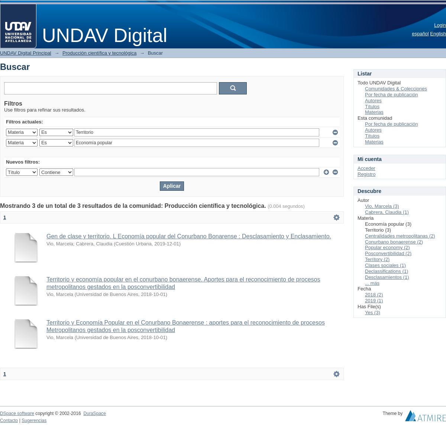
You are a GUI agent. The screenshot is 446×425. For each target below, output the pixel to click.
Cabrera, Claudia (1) (387, 212)
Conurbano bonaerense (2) (394, 242)
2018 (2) (374, 294)
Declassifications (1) (386, 271)
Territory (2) (377, 259)
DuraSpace (94, 413)
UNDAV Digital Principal (25, 53)
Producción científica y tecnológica (99, 53)
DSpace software (17, 413)
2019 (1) (374, 300)
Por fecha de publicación (391, 94)
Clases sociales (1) (385, 265)
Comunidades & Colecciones (396, 88)
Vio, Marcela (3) (382, 206)
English (438, 33)
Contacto (9, 420)
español (420, 33)
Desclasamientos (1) (387, 277)
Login (440, 25)
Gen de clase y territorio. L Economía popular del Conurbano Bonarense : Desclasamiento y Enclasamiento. (188, 236)
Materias (374, 112)
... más (372, 283)
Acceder (366, 168)
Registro (366, 174)
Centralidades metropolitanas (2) (400, 236)
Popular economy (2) (387, 247)
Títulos (372, 106)
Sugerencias (34, 420)
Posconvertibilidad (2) (388, 253)
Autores (373, 100)
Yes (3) (372, 312)
